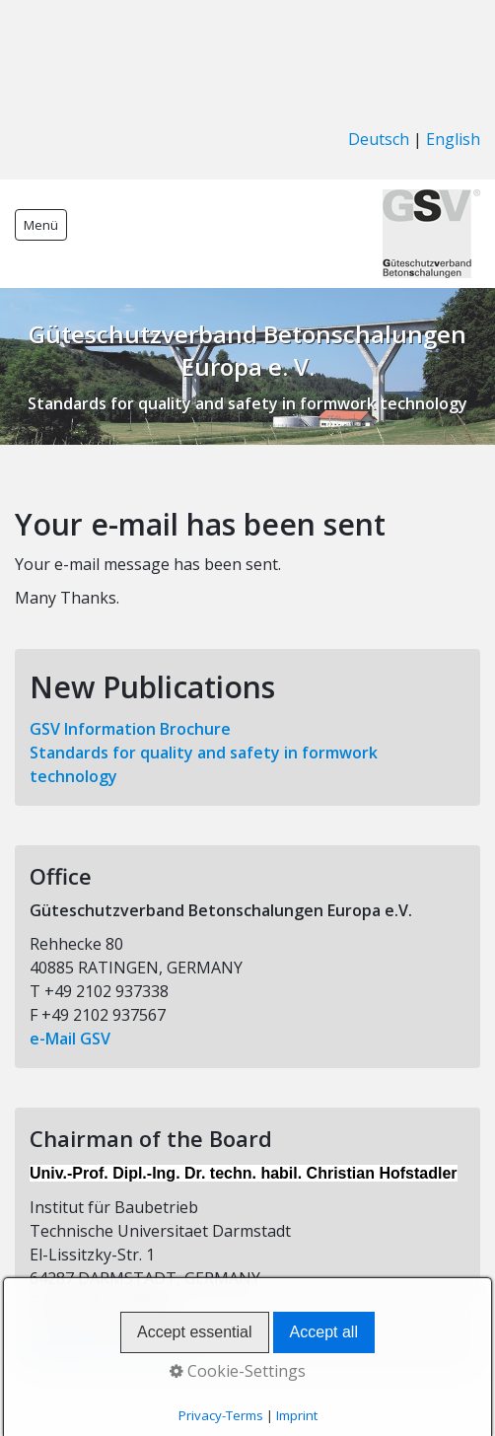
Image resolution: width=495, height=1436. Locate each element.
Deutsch (378, 139)
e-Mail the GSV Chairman (124, 1349)
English (453, 139)
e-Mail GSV (70, 1038)
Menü (41, 225)
